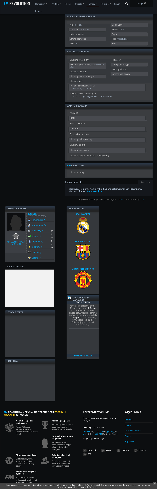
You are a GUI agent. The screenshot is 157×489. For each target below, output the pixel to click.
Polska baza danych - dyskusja (26, 472)
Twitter (106, 450)
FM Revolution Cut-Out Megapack (62, 437)
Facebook (89, 450)
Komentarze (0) (39, 225)
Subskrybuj (54, 231)
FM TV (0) (36, 252)
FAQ (142, 199)
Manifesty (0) (38, 230)
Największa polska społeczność (24, 422)
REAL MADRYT (83, 214)
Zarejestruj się (94, 191)
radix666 (88, 431)
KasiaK (32, 214)
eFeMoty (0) (37, 246)
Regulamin (129, 441)
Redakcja (129, 420)
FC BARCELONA (83, 241)
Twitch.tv (140, 450)
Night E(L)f (100, 431)
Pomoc (128, 436)
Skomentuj (145, 182)
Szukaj (126, 3)
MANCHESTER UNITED (83, 269)
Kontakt (128, 425)
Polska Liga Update (61, 421)
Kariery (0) (36, 236)
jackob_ (112, 431)
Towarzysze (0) (39, 219)
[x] (155, 483)
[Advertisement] (30, 336)
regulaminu (121, 199)
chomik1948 (98, 434)
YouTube (123, 450)
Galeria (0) (36, 257)
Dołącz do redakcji (133, 430)
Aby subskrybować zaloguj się (16, 236)
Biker (87, 434)
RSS (87, 454)
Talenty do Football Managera (61, 456)
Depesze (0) (37, 241)
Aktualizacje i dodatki (26, 455)
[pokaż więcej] (112, 434)
